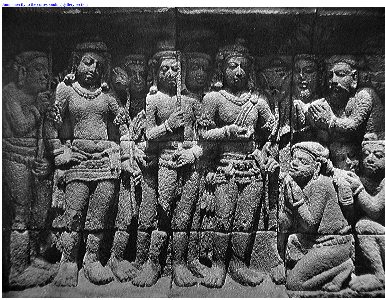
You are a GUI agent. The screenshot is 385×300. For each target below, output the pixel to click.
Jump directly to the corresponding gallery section (45, 4)
